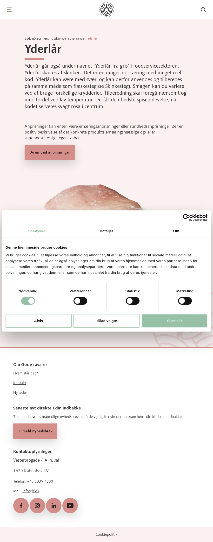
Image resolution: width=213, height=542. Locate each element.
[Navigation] (9, 9)
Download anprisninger (49, 152)
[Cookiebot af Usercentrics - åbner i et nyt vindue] (186, 217)
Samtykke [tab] (36, 231)
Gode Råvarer (33, 38)
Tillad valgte (106, 321)
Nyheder (20, 392)
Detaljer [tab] (106, 231)
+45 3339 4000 (40, 481)
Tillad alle (174, 321)
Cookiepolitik (106, 534)
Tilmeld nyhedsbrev (35, 431)
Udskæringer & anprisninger (68, 38)
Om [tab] (176, 231)
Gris (46, 38)
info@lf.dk (30, 491)
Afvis (38, 321)
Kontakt (19, 382)
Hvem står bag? (25, 373)
